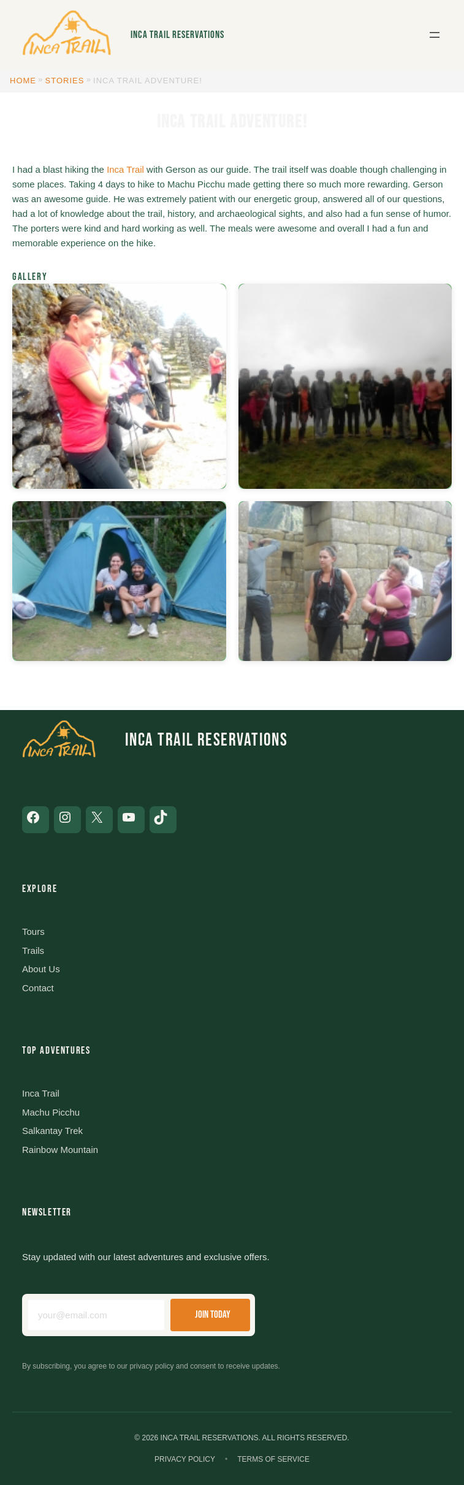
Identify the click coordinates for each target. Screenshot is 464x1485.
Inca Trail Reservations (177, 35)
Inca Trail (125, 169)
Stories (65, 80)
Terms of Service (273, 1459)
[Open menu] (434, 35)
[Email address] (96, 1315)
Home (23, 80)
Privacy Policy (184, 1459)
